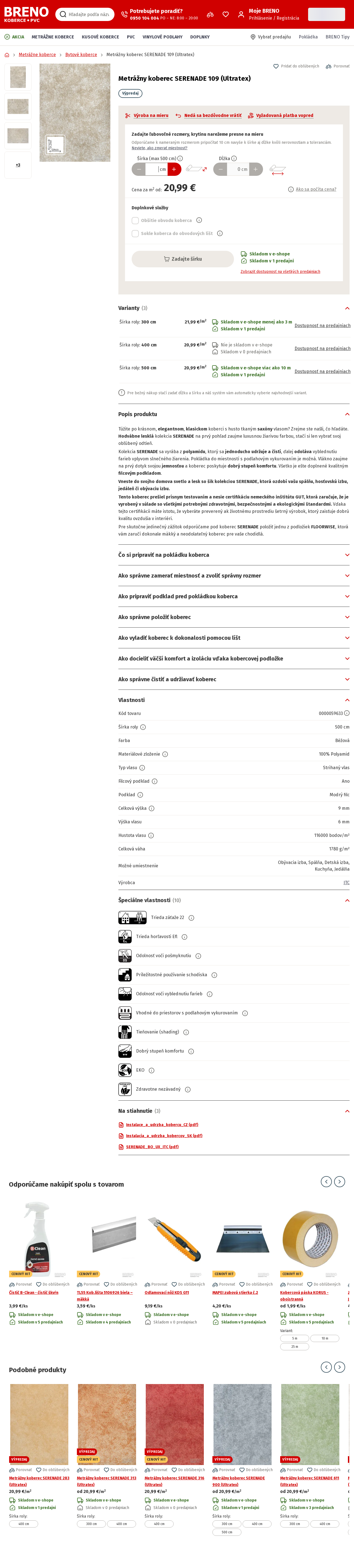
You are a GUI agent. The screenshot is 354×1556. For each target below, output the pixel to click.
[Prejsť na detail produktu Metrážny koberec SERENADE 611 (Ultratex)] (310, 1460)
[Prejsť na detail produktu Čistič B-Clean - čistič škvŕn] (39, 1274)
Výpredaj (130, 93)
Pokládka (308, 37)
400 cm (24, 1524)
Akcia (14, 37)
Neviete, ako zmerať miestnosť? (160, 148)
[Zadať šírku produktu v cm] (156, 169)
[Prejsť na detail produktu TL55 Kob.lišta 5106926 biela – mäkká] (107, 1274)
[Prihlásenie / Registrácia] (268, 14)
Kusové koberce (100, 37)
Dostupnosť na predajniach (323, 325)
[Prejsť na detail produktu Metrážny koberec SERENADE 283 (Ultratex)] (39, 1460)
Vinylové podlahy (163, 37)
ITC (346, 882)
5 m (294, 1338)
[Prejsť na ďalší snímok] (339, 1181)
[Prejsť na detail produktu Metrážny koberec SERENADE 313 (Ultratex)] (107, 1460)
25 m (294, 1347)
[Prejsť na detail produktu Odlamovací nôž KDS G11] (174, 1274)
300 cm (91, 1524)
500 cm (227, 1532)
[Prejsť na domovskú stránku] (26, 14)
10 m (325, 1338)
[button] (75, 113)
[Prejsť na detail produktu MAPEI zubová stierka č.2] (242, 1274)
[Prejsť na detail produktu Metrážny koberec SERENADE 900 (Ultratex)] (242, 1460)
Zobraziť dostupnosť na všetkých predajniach (280, 271)
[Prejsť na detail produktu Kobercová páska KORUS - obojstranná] (310, 1274)
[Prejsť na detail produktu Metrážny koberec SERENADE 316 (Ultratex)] (174, 1460)
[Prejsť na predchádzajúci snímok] (326, 1181)
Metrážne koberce (53, 37)
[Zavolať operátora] (159, 14)
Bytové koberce (81, 54)
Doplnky (200, 37)
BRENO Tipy (338, 37)
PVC (131, 37)
